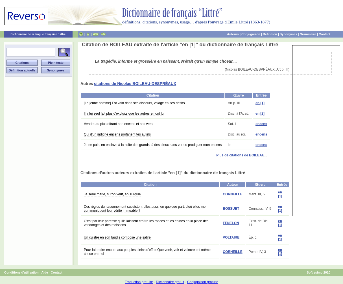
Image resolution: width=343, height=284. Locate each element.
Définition (270, 34)
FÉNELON (231, 223)
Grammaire (308, 34)
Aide (44, 272)
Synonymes (288, 34)
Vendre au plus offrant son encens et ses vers (118, 124)
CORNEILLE (232, 194)
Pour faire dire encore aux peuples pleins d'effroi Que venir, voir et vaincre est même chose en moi (147, 252)
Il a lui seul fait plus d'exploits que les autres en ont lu (123, 113)
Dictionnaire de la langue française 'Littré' (38, 34)
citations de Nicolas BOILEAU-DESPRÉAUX (135, 83)
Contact (324, 34)
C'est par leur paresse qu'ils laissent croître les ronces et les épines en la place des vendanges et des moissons (146, 223)
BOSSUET (231, 209)
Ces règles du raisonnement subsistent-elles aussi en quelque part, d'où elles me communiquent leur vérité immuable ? (145, 209)
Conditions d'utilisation (21, 272)
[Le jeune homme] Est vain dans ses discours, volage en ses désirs (134, 103)
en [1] (260, 103)
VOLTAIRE (231, 237)
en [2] (260, 113)
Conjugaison (250, 34)
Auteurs (233, 34)
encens (261, 124)
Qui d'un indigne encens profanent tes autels (117, 134)
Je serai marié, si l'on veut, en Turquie (112, 194)
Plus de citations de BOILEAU (240, 155)
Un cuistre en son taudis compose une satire (117, 237)
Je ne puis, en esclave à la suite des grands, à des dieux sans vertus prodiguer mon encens (153, 145)
